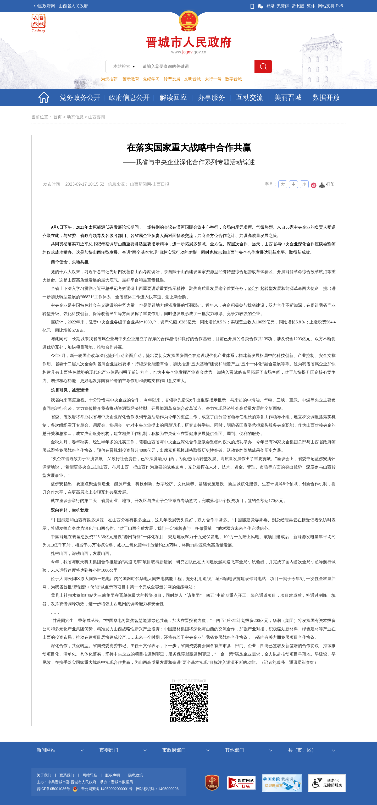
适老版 (298, 6)
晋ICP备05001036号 (53, 789)
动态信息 (75, 117)
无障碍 (282, 6)
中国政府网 (44, 6)
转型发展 (172, 79)
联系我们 (66, 775)
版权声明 (112, 775)
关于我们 (44, 775)
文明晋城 (192, 79)
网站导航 (89, 775)
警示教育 (131, 79)
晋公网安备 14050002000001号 (107, 789)
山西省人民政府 (73, 6)
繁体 (311, 6)
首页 (57, 117)
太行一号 (213, 79)
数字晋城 (233, 79)
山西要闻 (96, 117)
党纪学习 (151, 79)
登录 (270, 6)
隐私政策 (135, 775)
